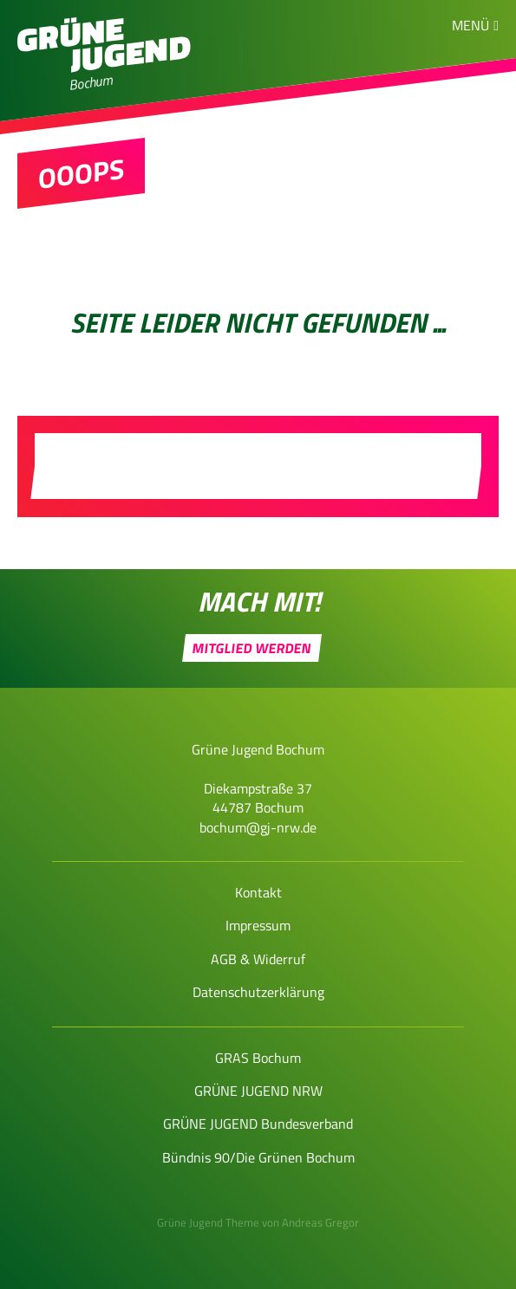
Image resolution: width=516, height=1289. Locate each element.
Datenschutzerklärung (258, 991)
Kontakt (258, 892)
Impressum (258, 925)
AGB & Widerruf (258, 959)
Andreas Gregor (320, 1222)
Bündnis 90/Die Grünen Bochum (258, 1157)
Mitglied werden (252, 648)
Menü (470, 25)
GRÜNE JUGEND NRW (258, 1090)
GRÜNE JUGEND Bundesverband (258, 1123)
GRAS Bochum (258, 1057)
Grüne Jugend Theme (208, 1222)
